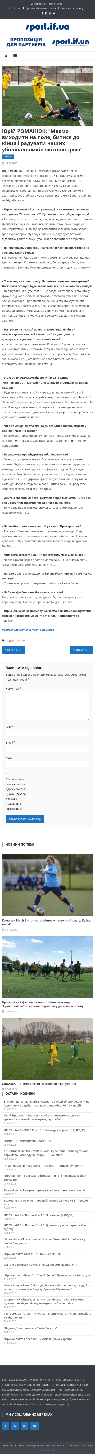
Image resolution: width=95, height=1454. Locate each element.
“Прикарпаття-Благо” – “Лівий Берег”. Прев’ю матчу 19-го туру (47, 1275)
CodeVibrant (47, 1449)
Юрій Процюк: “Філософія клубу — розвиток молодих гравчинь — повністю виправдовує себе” (42, 1117)
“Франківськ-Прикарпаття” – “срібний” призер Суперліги (43, 1166)
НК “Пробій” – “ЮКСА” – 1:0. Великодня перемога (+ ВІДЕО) (44, 1130)
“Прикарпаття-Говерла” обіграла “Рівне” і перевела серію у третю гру (45, 1177)
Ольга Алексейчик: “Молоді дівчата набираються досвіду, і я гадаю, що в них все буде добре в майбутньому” (46, 1287)
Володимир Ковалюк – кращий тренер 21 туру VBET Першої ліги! (46, 1202)
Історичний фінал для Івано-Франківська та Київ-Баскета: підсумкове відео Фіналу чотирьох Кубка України (44, 1301)
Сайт (9, 758)
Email (10, 742)
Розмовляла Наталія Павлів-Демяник (28, 629)
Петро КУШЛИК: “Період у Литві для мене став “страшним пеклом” (16, 650)
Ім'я (9, 726)
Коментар (13, 688)
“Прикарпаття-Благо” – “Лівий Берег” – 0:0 (33, 1254)
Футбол (8, 156)
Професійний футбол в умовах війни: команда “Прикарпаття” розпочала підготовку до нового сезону (42, 1004)
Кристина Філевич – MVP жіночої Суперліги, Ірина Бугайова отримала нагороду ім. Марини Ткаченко (46, 1153)
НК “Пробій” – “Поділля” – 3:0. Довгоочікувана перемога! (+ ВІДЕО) (45, 1227)
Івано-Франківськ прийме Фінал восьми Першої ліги (41, 1264)
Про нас (16, 8)
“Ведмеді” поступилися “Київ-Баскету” (30, 1328)
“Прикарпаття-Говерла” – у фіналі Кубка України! (38, 1339)
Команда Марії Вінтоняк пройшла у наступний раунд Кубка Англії (46, 922)
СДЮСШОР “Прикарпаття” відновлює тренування (39, 1084)
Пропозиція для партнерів (41, 8)
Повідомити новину (71, 8)
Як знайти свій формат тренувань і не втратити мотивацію (45, 1190)
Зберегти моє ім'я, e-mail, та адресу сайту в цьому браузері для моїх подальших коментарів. (16, 794)
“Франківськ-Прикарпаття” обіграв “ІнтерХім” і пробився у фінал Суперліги (44, 1241)
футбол (21, 640)
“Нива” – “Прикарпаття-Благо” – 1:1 (28, 1141)
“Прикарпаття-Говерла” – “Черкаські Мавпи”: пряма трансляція (83, 650)
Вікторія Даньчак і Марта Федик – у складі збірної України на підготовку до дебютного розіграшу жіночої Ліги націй (47, 1103)
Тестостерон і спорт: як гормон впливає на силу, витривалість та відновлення (47, 1315)
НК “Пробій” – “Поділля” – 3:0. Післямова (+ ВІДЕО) (38, 1215)
